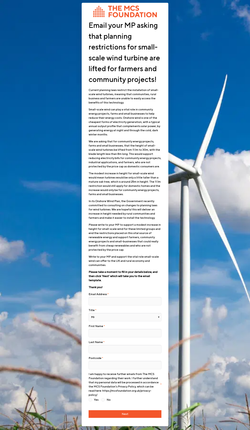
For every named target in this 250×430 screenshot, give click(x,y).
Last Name (96, 340)
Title (92, 309)
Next (125, 410)
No (109, 396)
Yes (96, 396)
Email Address (98, 294)
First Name (96, 324)
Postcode (95, 355)
